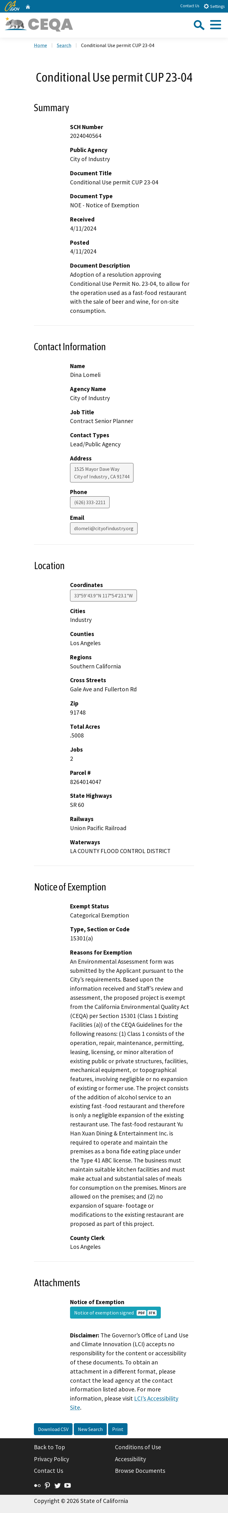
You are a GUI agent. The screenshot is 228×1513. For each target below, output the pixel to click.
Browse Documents (140, 1470)
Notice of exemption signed (115, 1312)
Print (117, 1429)
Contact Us (189, 5)
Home (40, 45)
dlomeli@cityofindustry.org (103, 528)
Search (64, 45)
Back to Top (49, 1447)
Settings (214, 6)
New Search (90, 1429)
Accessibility (130, 1459)
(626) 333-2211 (90, 502)
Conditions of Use (138, 1447)
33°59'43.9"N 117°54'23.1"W (103, 595)
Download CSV (53, 1429)
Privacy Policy (51, 1459)
